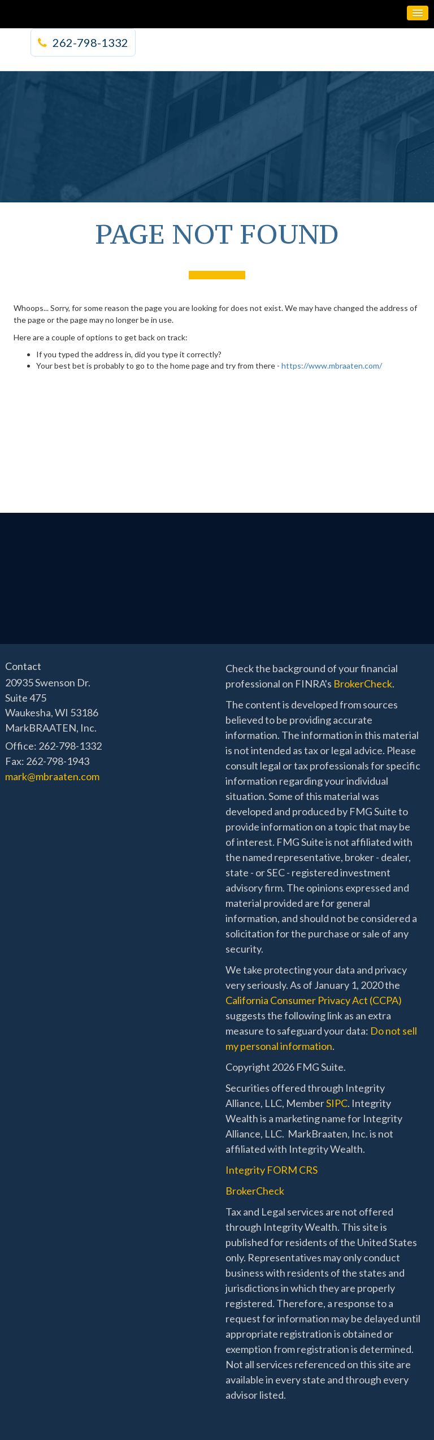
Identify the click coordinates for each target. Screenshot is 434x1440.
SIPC (337, 1103)
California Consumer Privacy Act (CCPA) (313, 1000)
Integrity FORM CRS (271, 1170)
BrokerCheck (362, 683)
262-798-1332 (83, 42)
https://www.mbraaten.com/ (331, 365)
